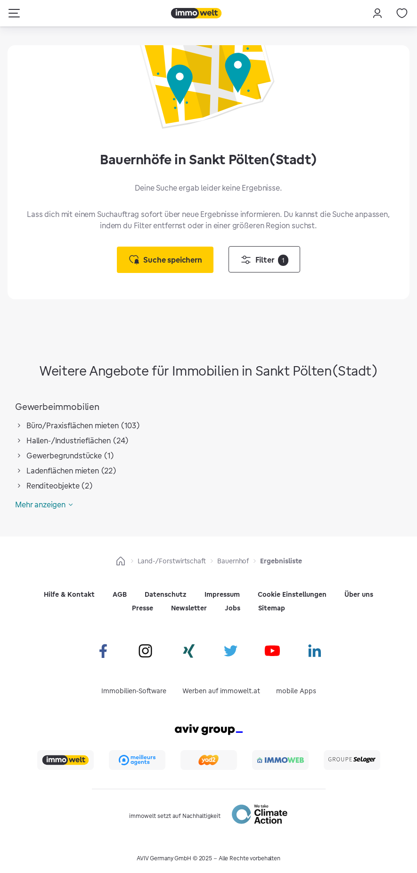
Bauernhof (233, 561)
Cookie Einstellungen (292, 594)
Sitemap (271, 608)
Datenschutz (166, 594)
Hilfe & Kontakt (69, 594)
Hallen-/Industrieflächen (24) (77, 440)
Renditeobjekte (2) (59, 485)
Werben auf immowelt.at (221, 691)
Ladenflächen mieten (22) (71, 470)
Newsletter (189, 608)
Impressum (222, 594)
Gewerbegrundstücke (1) (70, 455)
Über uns (358, 594)
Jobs (232, 608)
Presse (142, 608)
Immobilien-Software (133, 691)
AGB (120, 594)
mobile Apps (296, 691)
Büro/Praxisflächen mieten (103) (83, 425)
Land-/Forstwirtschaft (172, 561)
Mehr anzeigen (40, 504)
